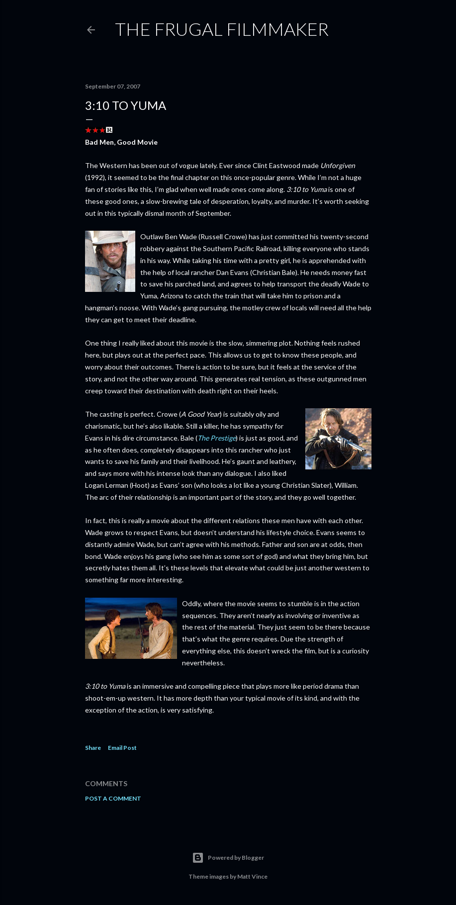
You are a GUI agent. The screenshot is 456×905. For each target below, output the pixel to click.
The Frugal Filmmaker (222, 29)
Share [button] (93, 747)
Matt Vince (252, 876)
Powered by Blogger (228, 858)
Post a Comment (113, 798)
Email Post (122, 747)
